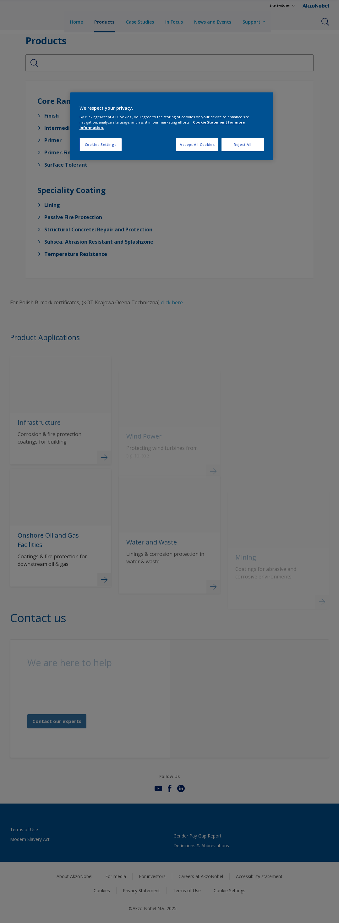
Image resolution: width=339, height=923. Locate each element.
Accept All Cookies (197, 144)
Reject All (243, 144)
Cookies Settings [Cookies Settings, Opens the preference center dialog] (101, 144)
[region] (171, 126)
